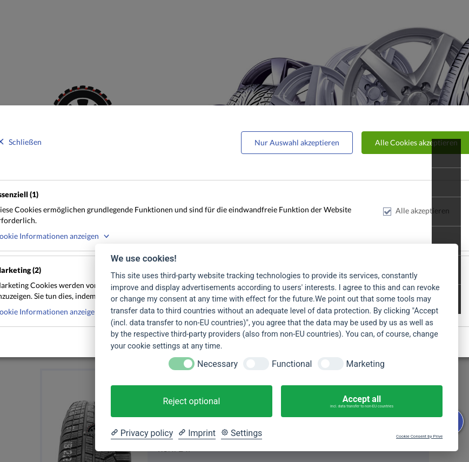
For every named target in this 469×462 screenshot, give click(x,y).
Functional (292, 364)
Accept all (362, 401)
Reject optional (191, 401)
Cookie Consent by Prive (419, 436)
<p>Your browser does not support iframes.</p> (234, 231)
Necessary (217, 364)
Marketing (365, 364)
